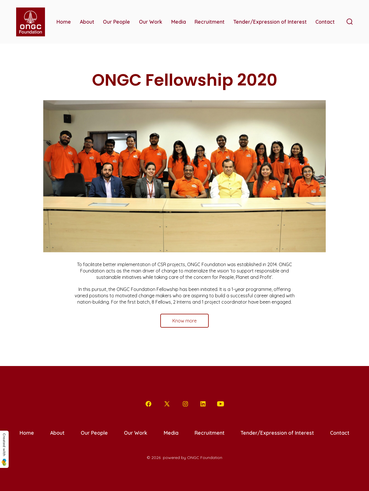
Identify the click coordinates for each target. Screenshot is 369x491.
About (87, 21)
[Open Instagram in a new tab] (185, 404)
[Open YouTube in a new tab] (220, 404)
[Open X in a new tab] (167, 404)
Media (178, 21)
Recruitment (210, 21)
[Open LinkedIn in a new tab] (203, 404)
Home (64, 21)
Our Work (150, 21)
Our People (116, 21)
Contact (325, 21)
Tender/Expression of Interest (270, 21)
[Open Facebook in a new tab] (148, 404)
